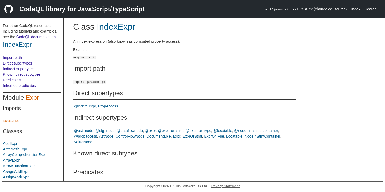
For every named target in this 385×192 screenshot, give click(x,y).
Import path (12, 57)
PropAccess (108, 106)
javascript (11, 120)
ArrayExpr (11, 160)
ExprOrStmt (192, 136)
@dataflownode (130, 131)
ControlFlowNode (130, 136)
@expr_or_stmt (170, 131)
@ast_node (83, 131)
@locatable (222, 131)
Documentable (159, 136)
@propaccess (85, 136)
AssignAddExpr (16, 171)
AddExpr (10, 143)
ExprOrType (214, 136)
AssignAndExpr (16, 177)
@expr (150, 131)
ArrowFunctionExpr (19, 166)
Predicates (12, 80)
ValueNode (83, 142)
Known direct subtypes (22, 74)
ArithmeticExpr (15, 149)
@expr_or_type (198, 131)
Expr (32, 97)
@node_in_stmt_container (256, 131)
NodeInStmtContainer (262, 136)
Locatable (234, 136)
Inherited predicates (19, 85)
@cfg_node (105, 131)
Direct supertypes (17, 63)
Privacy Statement (225, 186)
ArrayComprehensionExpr (24, 155)
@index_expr (85, 106)
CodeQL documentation (36, 37)
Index (355, 9)
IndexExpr (17, 44)
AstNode (106, 136)
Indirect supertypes (18, 69)
